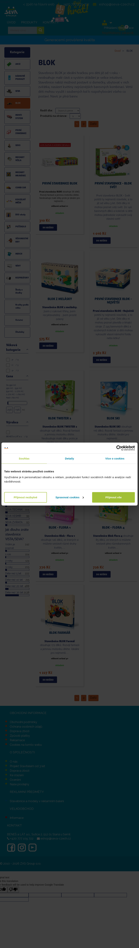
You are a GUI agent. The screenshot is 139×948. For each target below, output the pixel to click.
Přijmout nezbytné (25, 497)
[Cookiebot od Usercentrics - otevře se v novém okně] (119, 448)
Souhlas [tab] (24, 458)
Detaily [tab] (69, 458)
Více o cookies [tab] (115, 458)
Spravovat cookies (69, 497)
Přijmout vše (113, 497)
